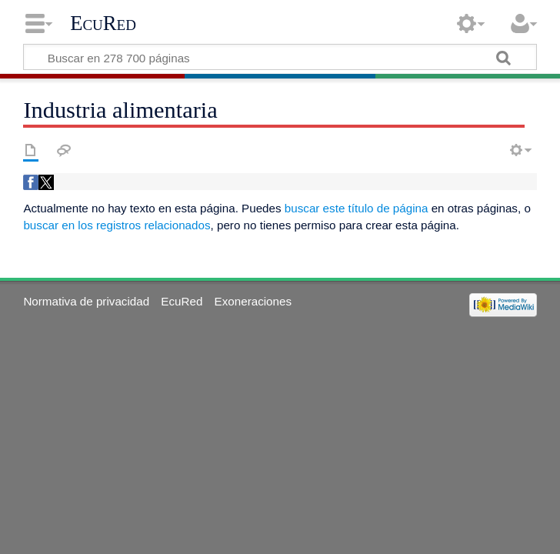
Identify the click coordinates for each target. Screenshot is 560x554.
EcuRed (103, 23)
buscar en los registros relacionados (116, 225)
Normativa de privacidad (86, 301)
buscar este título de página (356, 208)
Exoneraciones (253, 301)
